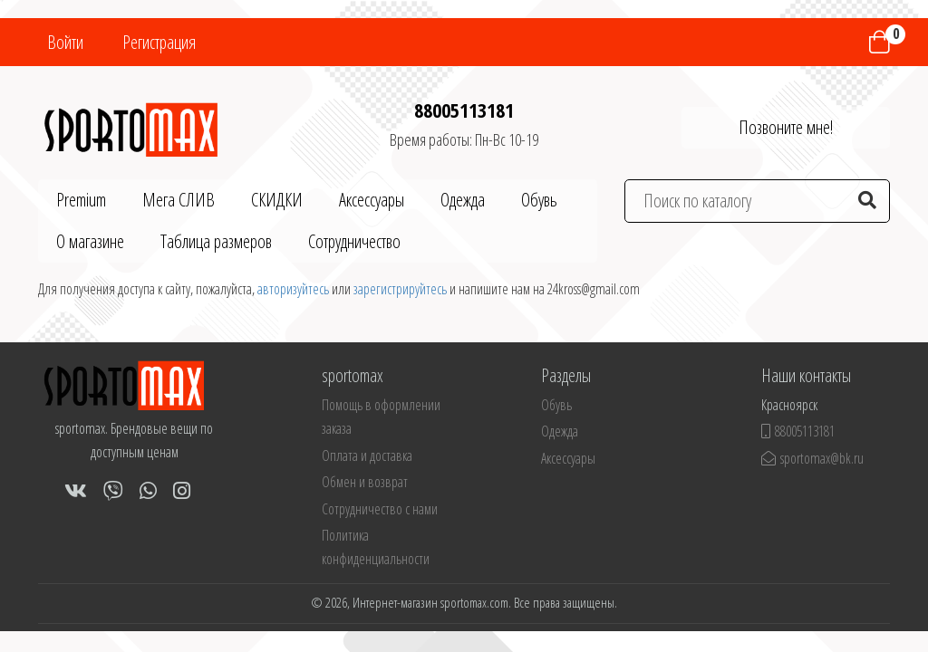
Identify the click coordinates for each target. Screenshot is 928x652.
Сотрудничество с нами (380, 509)
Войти (65, 42)
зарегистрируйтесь (400, 289)
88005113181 (464, 109)
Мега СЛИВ (178, 199)
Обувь (539, 199)
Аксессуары (371, 199)
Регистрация (159, 42)
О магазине (90, 241)
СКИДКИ (277, 199)
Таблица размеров (216, 241)
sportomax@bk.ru (812, 458)
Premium (81, 199)
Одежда (462, 199)
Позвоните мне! (786, 127)
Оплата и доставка (367, 455)
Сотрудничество (354, 241)
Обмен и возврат (365, 482)
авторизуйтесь (293, 289)
